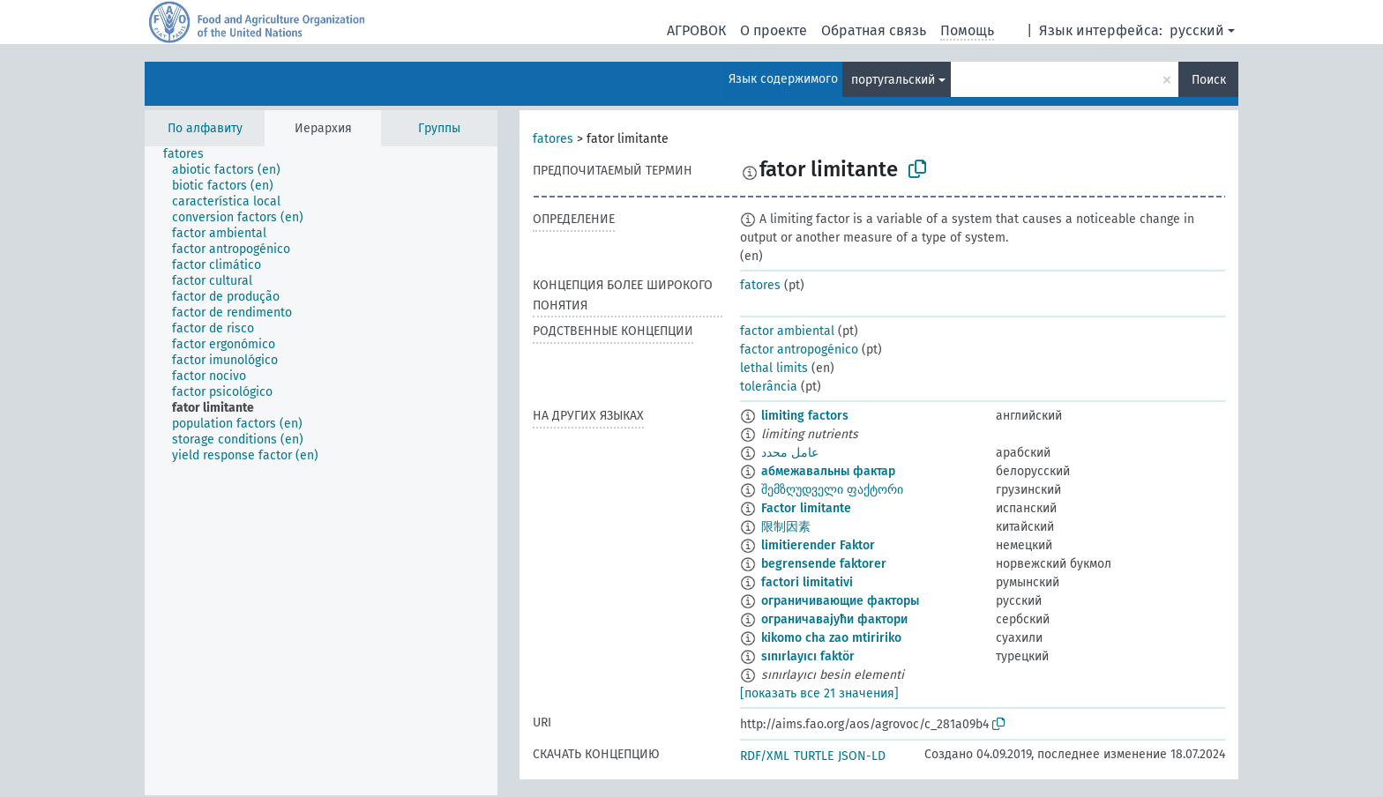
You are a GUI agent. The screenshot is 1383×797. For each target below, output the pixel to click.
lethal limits (774, 368)
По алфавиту (205, 128)
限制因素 (786, 526)
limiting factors (804, 415)
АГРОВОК (696, 30)
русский (1197, 30)
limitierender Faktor (818, 545)
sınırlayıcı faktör (808, 656)
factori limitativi (807, 582)
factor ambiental (787, 331)
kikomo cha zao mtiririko (831, 637)
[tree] (321, 470)
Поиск (1209, 79)
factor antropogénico (799, 349)
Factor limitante (806, 508)
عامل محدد (790, 452)
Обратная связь (873, 30)
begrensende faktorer (823, 563)
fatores (553, 138)
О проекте (773, 30)
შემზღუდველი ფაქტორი (832, 489)
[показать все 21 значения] (819, 693)
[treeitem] (191, 154)
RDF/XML (764, 756)
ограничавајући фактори (834, 619)
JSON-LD (862, 756)
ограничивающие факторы (840, 600)
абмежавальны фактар (828, 471)
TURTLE (814, 756)
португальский (893, 79)
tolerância (768, 386)
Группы (439, 128)
